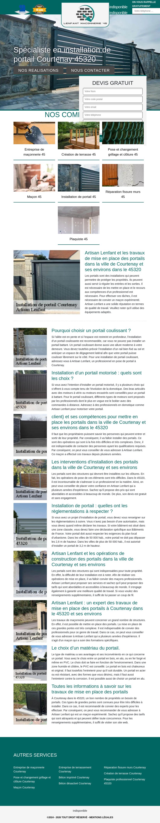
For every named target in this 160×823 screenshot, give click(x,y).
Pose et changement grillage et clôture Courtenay (32, 779)
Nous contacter (90, 70)
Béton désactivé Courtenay (75, 783)
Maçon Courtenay (24, 787)
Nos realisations (38, 70)
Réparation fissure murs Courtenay (125, 767)
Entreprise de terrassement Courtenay (75, 769)
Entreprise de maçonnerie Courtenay (28, 769)
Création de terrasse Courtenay (122, 773)
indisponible (118, 7)
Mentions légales (101, 817)
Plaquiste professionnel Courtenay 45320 (124, 781)
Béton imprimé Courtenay (74, 777)
